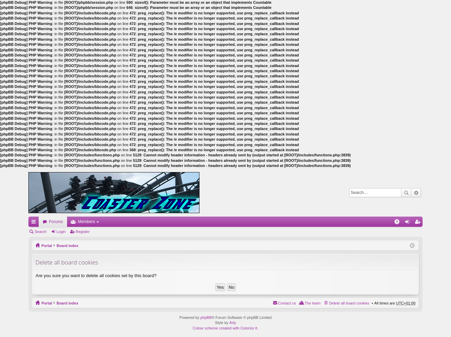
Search (406, 193)
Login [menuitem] (408, 223)
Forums (56, 221)
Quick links (35, 223)
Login (61, 232)
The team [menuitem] (312, 303)
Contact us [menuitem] (287, 303)
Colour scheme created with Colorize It (225, 328)
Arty (232, 323)
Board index (67, 246)
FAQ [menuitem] (399, 223)
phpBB (205, 317)
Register (83, 232)
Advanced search (416, 193)
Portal (46, 246)
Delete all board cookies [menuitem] (349, 303)
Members (86, 221)
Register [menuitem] (419, 223)
